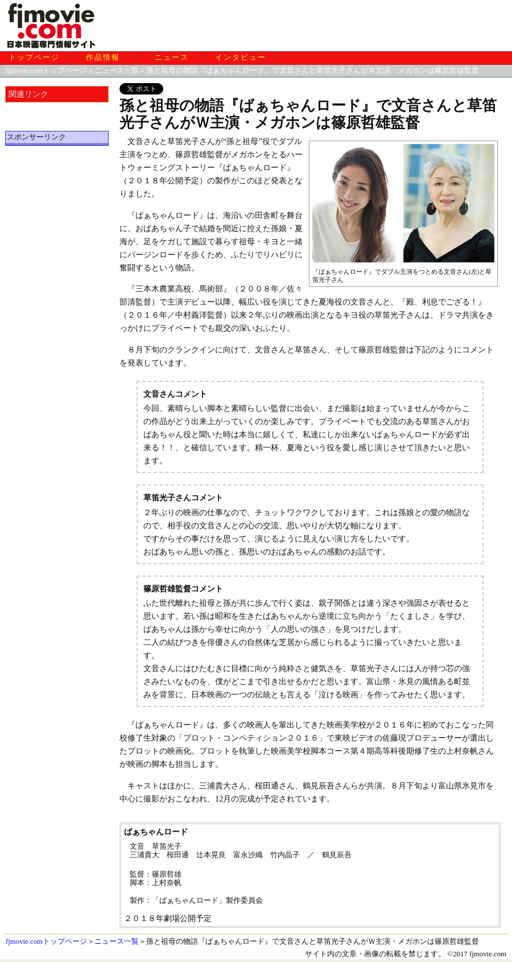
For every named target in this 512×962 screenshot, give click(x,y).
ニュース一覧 (116, 71)
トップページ (34, 57)
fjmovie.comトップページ (46, 71)
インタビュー (240, 57)
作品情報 (103, 57)
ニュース (172, 57)
